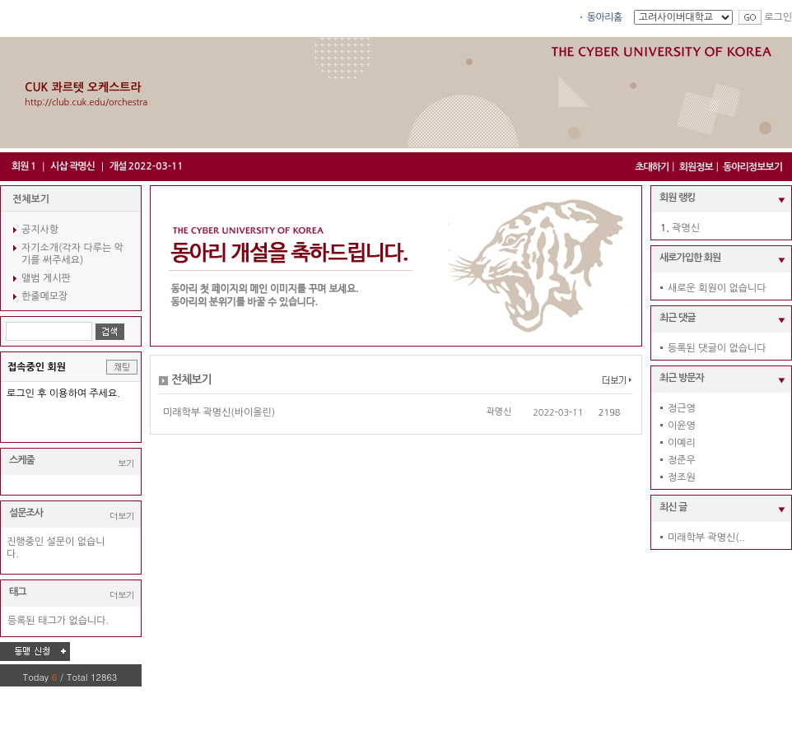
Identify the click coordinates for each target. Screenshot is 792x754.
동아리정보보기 (752, 167)
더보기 (121, 516)
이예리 (682, 443)
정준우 (682, 460)
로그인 (778, 17)
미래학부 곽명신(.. (706, 537)
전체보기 (30, 199)
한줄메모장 (44, 296)
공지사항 (39, 230)
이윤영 (682, 426)
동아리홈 (604, 17)
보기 (126, 463)
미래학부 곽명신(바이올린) (219, 412)
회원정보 (696, 167)
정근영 (682, 408)
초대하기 (652, 167)
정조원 (682, 477)
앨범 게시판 (46, 278)
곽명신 (498, 412)
